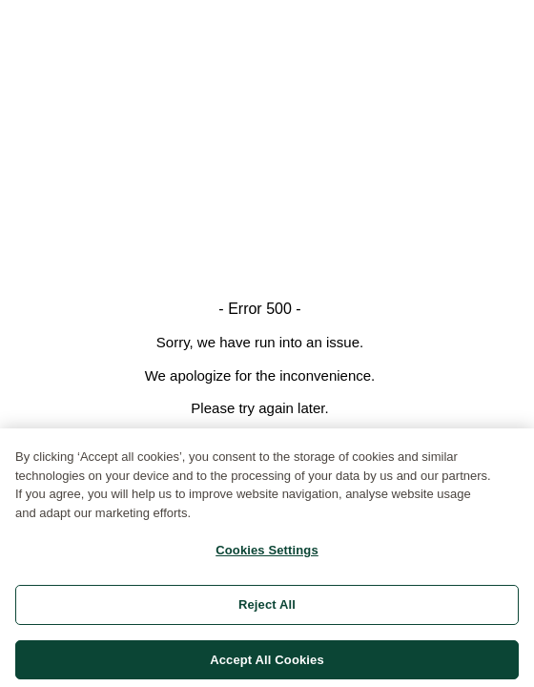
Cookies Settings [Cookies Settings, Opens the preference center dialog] (267, 554)
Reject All (267, 607)
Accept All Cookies (267, 663)
